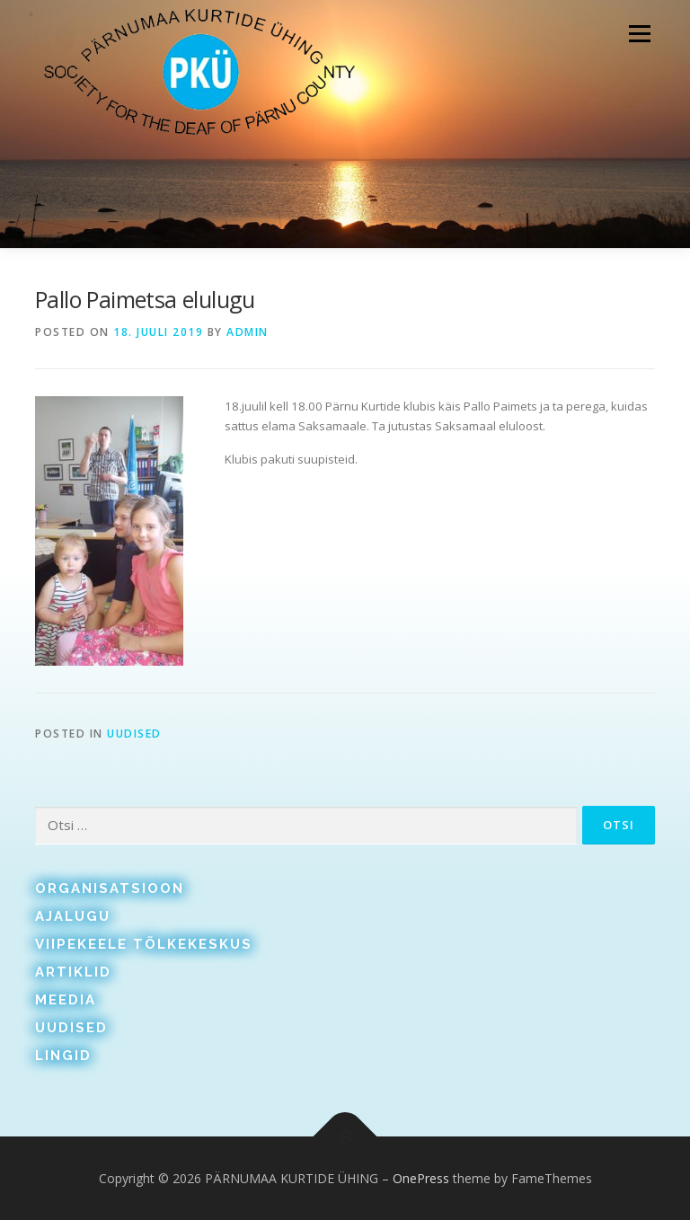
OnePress (421, 1178)
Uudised (134, 733)
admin (247, 332)
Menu (639, 33)
